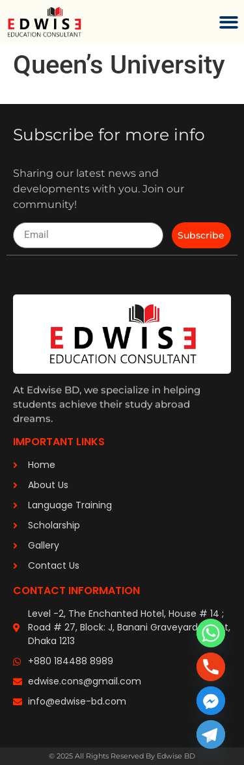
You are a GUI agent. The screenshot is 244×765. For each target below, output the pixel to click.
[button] (229, 22)
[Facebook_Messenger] (211, 700)
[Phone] (211, 667)
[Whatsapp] (211, 633)
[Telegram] (211, 734)
